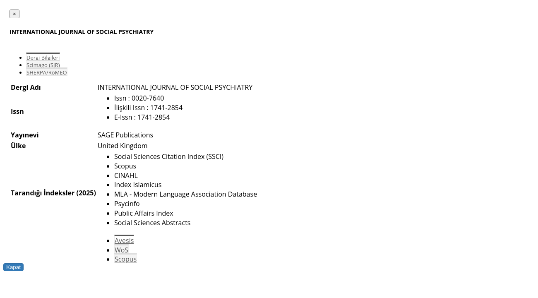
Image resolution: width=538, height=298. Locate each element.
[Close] (14, 14)
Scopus (126, 259)
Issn (17, 111)
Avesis (124, 240)
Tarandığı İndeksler (42, 192)
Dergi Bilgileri (43, 57)
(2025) (86, 192)
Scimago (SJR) (43, 65)
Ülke (18, 145)
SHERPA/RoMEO (46, 72)
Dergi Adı (26, 87)
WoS (121, 250)
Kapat (13, 267)
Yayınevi (25, 134)
